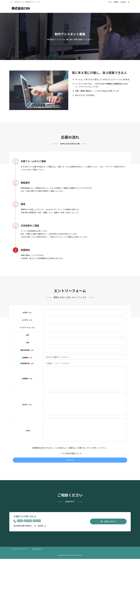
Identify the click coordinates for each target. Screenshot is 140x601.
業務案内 (116, 2)
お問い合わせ (36, 563)
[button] (108, 535)
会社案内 (123, 2)
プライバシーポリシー (19, 563)
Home (110, 2)
